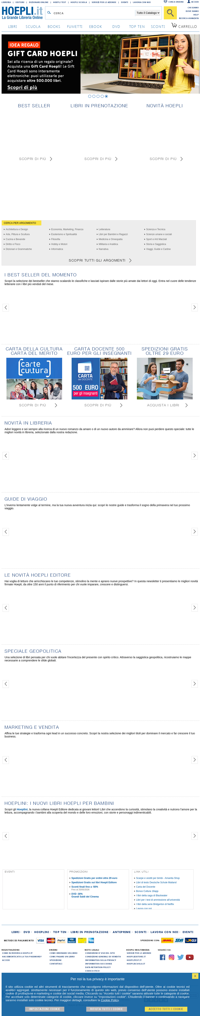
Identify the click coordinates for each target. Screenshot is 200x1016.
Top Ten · (61, 932)
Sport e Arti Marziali (156, 239)
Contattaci (56, 963)
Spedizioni (56, 960)
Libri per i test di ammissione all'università (158, 899)
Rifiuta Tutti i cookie (106, 1009)
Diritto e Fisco (13, 244)
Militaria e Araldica (108, 244)
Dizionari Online (38, 2)
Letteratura (104, 229)
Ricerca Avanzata (189, 18)
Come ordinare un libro (64, 953)
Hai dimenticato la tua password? (22, 956)
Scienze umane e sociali (159, 234)
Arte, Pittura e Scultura (18, 234)
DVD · (28, 932)
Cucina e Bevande (15, 239)
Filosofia (55, 239)
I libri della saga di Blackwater (151, 895)
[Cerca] (170, 12)
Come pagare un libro (62, 956)
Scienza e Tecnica (155, 229)
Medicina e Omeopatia (110, 239)
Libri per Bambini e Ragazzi (113, 234)
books (54, 26)
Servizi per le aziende (104, 2)
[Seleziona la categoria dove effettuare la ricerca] (148, 13)
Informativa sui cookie (98, 963)
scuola (33, 26)
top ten (137, 26)
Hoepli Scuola (79, 2)
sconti (158, 26)
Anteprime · (123, 932)
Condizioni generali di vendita (103, 956)
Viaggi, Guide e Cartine (158, 249)
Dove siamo (192, 11)
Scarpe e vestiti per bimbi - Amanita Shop (158, 878)
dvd (116, 26)
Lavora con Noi (142, 2)
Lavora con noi (144, 908)
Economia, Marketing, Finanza (67, 229)
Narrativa (103, 249)
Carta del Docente (145, 886)
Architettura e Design (17, 229)
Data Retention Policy (98, 967)
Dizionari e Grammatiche (19, 249)
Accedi (195, 2)
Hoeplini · (42, 932)
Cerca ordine (176, 2)
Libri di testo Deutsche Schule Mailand (156, 882)
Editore (20, 2)
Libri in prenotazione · (91, 932)
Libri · (16, 932)
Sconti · (142, 932)
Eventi (124, 2)
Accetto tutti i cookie (166, 1009)
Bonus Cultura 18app (147, 891)
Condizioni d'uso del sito (100, 953)
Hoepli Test (59, 2)
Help (196, 14)
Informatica (57, 249)
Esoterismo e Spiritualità (64, 234)
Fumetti (75, 26)
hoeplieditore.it (136, 956)
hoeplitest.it (134, 960)
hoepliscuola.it (136, 963)
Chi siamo (193, 7)
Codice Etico (92, 971)
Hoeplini (22, 809)
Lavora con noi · (165, 932)
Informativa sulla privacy (100, 960)
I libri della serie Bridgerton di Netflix (155, 904)
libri (12, 26)
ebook (95, 26)
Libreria (6, 2)
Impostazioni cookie (44, 1009)
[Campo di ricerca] (94, 13)
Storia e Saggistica (156, 244)
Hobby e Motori (59, 244)
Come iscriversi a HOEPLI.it (17, 953)
